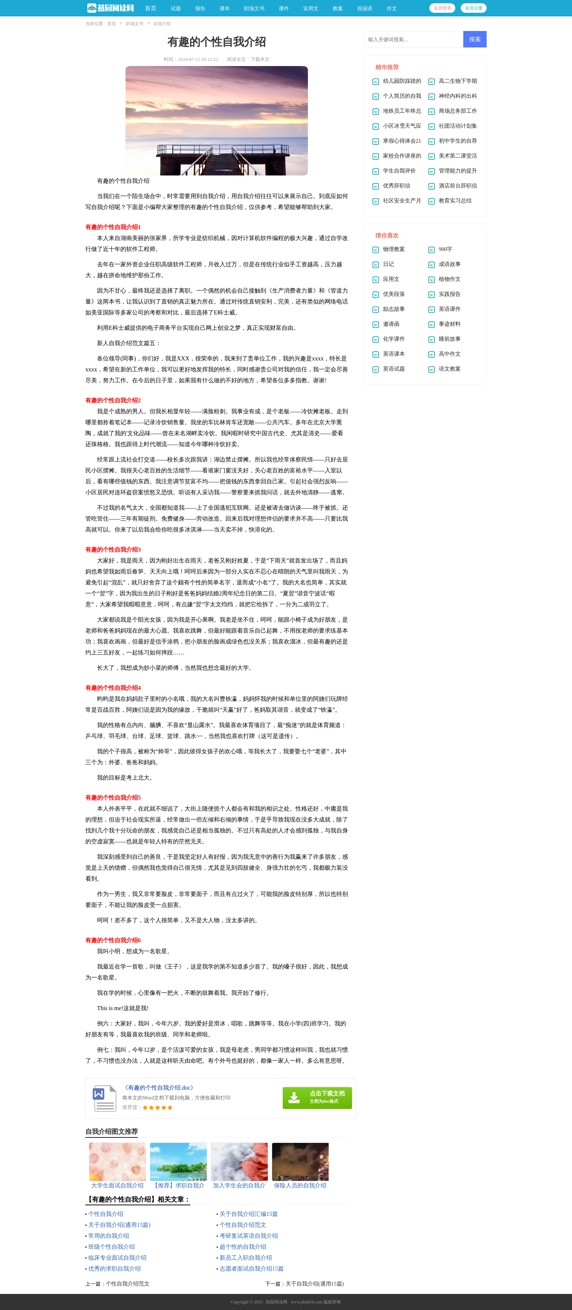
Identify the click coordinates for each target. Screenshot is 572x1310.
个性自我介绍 (105, 1214)
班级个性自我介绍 (111, 1247)
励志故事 (394, 309)
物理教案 (394, 249)
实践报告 (450, 294)
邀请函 (391, 324)
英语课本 (394, 354)
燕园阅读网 (276, 1302)
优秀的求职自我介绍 (114, 1268)
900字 (446, 249)
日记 (388, 264)
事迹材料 (450, 324)
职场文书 (134, 23)
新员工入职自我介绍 (246, 1258)
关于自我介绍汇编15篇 (249, 1214)
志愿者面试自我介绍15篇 (252, 1268)
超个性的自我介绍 (243, 1247)
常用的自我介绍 (108, 1236)
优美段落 (394, 294)
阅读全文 (236, 59)
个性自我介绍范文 (243, 1225)
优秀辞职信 (396, 186)
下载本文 (260, 59)
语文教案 (450, 369)
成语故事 (450, 264)
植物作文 (450, 279)
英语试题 (394, 369)
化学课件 (394, 339)
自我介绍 (162, 23)
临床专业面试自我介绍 (117, 1258)
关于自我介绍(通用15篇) (119, 1225)
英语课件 (450, 309)
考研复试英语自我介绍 (249, 1236)
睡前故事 (450, 339)
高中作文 (450, 354)
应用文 (391, 279)
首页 (150, 8)
